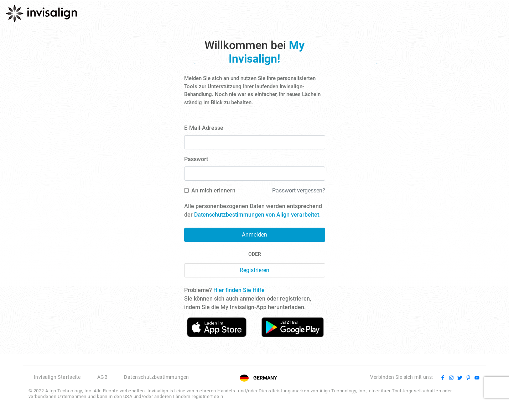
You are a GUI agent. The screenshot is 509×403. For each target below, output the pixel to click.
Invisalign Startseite (57, 377)
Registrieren (254, 270)
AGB (102, 377)
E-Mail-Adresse (203, 127)
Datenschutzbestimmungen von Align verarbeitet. (257, 214)
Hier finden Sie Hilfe (239, 290)
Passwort (196, 159)
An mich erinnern (213, 190)
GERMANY (265, 378)
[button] (203, 378)
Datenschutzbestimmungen (156, 377)
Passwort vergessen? (298, 190)
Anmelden (254, 234)
